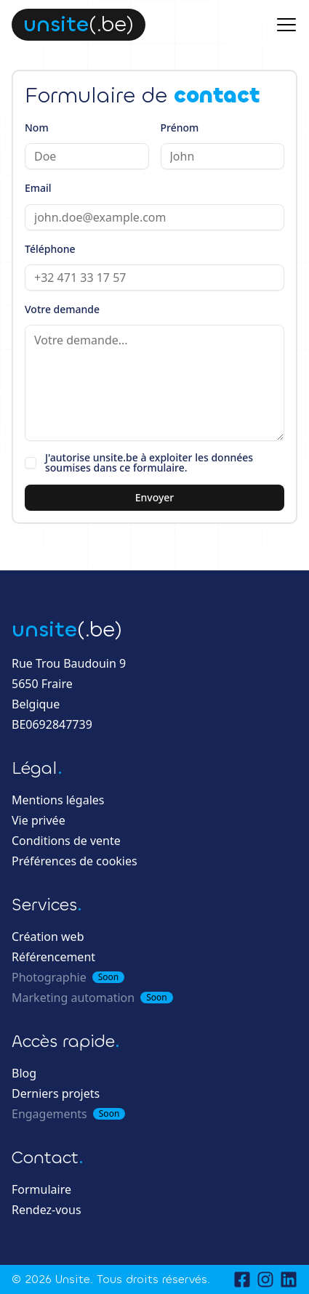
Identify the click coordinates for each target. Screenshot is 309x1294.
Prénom (180, 127)
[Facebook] (242, 1279)
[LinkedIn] (288, 1279)
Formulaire (41, 1189)
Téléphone (50, 249)
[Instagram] (265, 1279)
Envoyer (154, 497)
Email (38, 188)
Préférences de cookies (74, 861)
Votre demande (62, 309)
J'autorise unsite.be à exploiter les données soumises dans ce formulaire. (149, 463)
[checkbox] (30, 463)
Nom (37, 127)
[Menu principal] (286, 25)
